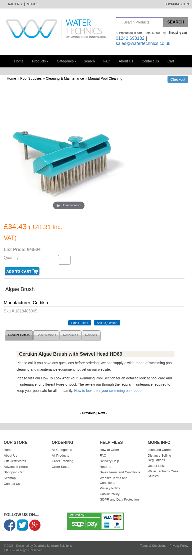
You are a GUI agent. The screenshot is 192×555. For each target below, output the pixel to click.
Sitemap (10, 478)
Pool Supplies (31, 78)
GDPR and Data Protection (119, 499)
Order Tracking (62, 461)
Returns (105, 467)
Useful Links (157, 466)
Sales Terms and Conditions (120, 472)
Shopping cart (177, 32)
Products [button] (40, 61)
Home (19, 61)
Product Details (19, 335)
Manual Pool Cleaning (105, 78)
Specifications (46, 335)
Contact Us (150, 61)
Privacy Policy (110, 488)
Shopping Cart (177, 4)
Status (32, 4)
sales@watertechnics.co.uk (143, 43)
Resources (70, 335)
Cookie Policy (110, 494)
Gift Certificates (15, 461)
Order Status (61, 467)
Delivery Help (109, 461)
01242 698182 (130, 38)
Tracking (14, 4)
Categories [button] (66, 61)
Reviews (91, 335)
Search (89, 61)
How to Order (109, 450)
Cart (171, 61)
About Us (126, 61)
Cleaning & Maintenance (65, 78)
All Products (60, 455)
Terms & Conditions (153, 546)
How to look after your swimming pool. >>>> (108, 391)
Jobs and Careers (161, 450)
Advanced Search (17, 467)
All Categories (62, 450)
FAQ (106, 61)
